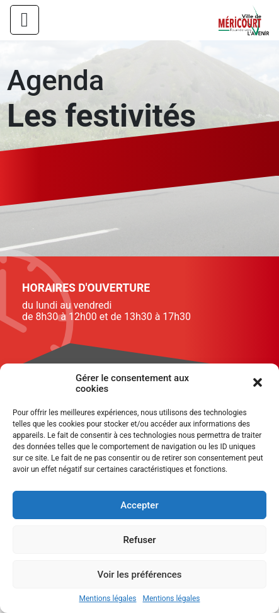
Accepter (139, 505)
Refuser (139, 540)
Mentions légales (108, 599)
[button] (258, 383)
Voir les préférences (140, 574)
